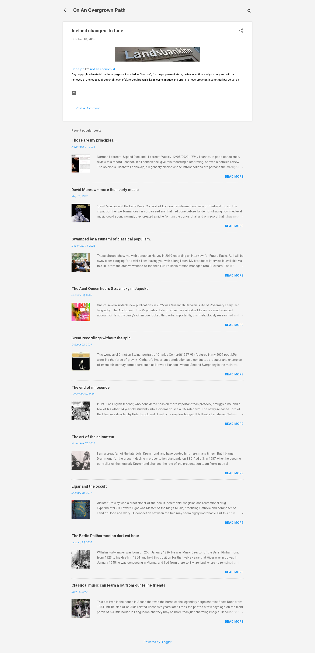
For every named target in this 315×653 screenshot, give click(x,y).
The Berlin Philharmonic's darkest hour (105, 536)
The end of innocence (91, 387)
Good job (78, 69)
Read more (234, 176)
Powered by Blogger (158, 642)
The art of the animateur (93, 437)
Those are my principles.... (95, 140)
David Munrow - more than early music (105, 189)
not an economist (102, 69)
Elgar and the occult (89, 486)
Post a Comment (88, 108)
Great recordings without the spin (101, 338)
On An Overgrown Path (99, 10)
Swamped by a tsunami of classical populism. (111, 239)
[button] (240, 31)
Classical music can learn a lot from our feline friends (118, 585)
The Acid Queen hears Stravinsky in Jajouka (110, 288)
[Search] (249, 11)
